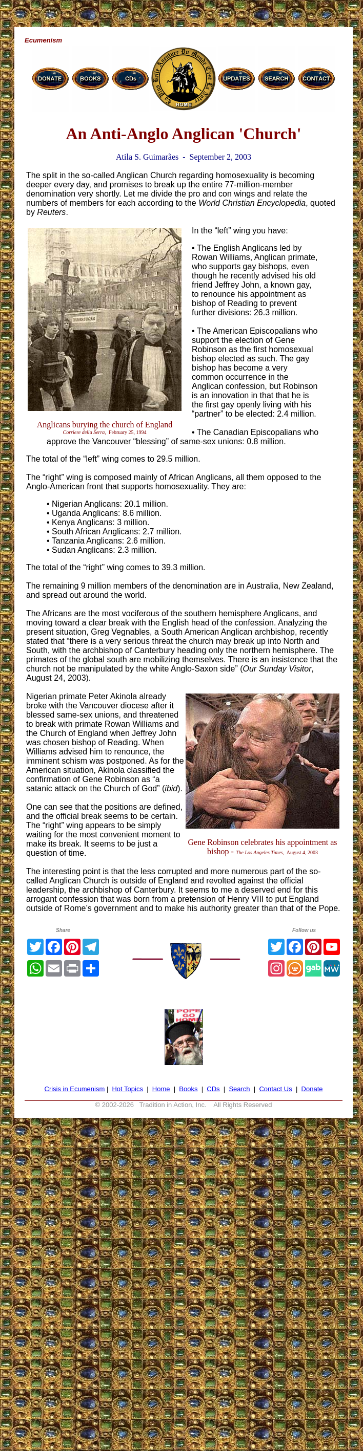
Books (188, 1089)
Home (161, 1089)
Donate (312, 1089)
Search (239, 1089)
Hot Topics (127, 1089)
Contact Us (275, 1089)
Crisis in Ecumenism (75, 1089)
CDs (213, 1089)
